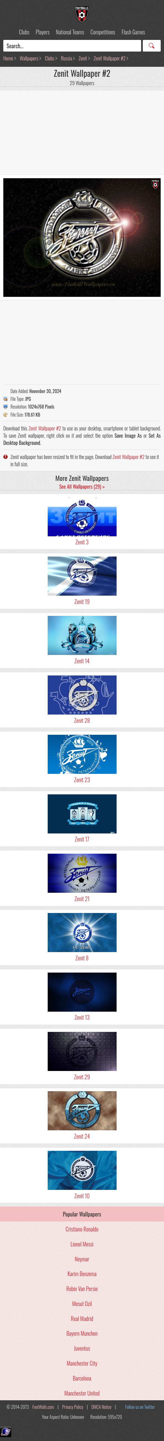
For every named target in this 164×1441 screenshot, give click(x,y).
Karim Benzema (82, 1273)
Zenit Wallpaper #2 (110, 58)
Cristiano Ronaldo (82, 1229)
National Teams (70, 32)
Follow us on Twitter (140, 1407)
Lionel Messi (82, 1244)
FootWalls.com (43, 1407)
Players (43, 32)
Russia (66, 58)
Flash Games (133, 32)
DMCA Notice (101, 1407)
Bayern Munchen (82, 1333)
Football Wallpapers (82, 14)
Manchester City (82, 1363)
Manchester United (82, 1393)
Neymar (82, 1259)
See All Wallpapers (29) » (82, 486)
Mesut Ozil (82, 1303)
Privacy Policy (72, 1407)
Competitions (102, 32)
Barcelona (82, 1378)
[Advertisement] (82, 132)
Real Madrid (82, 1318)
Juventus (82, 1348)
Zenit (83, 58)
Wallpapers (29, 58)
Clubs (24, 32)
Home (8, 58)
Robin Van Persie (82, 1288)
